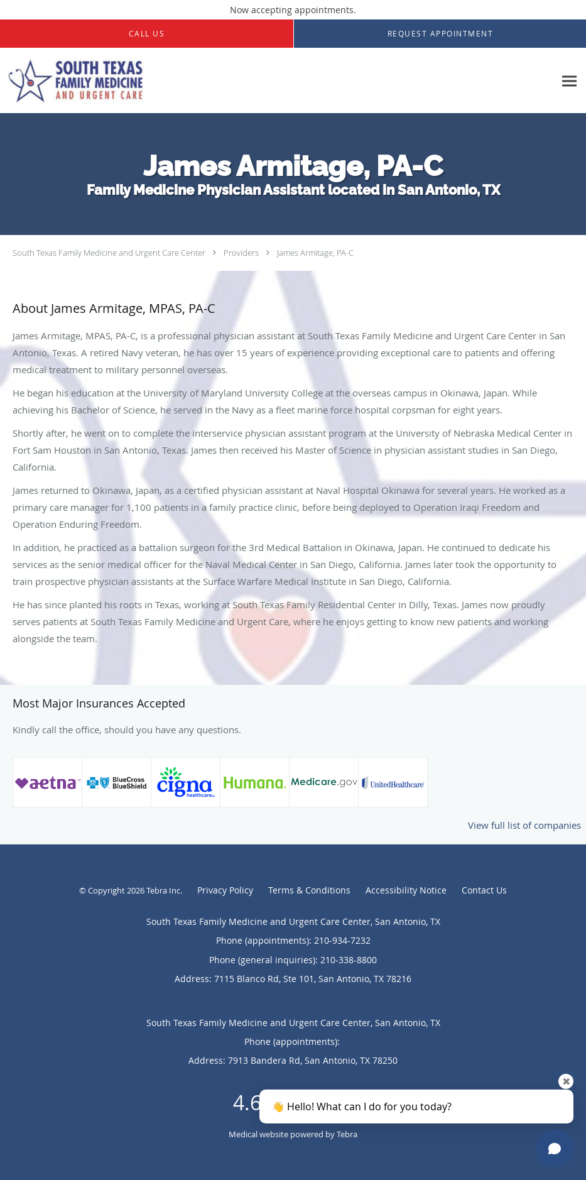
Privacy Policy (225, 890)
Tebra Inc (163, 890)
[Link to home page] (146, 80)
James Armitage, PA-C (315, 252)
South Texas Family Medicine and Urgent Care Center (109, 252)
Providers (241, 252)
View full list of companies (524, 825)
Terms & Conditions (309, 890)
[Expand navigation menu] (569, 80)
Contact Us (484, 890)
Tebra (347, 1134)
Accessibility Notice (406, 890)
